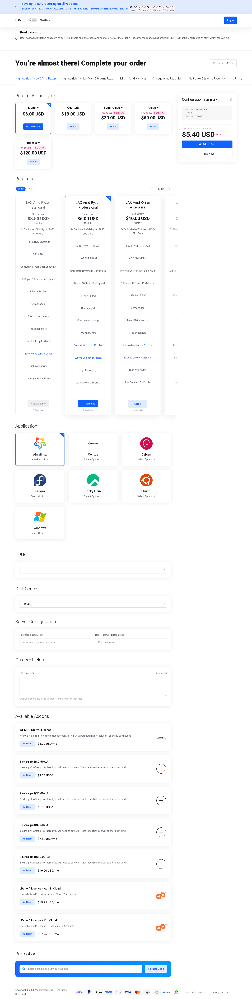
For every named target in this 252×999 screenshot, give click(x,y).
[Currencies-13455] (19, 20)
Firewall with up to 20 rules (41, 345)
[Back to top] (235, 991)
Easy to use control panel (41, 357)
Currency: (223, 63)
